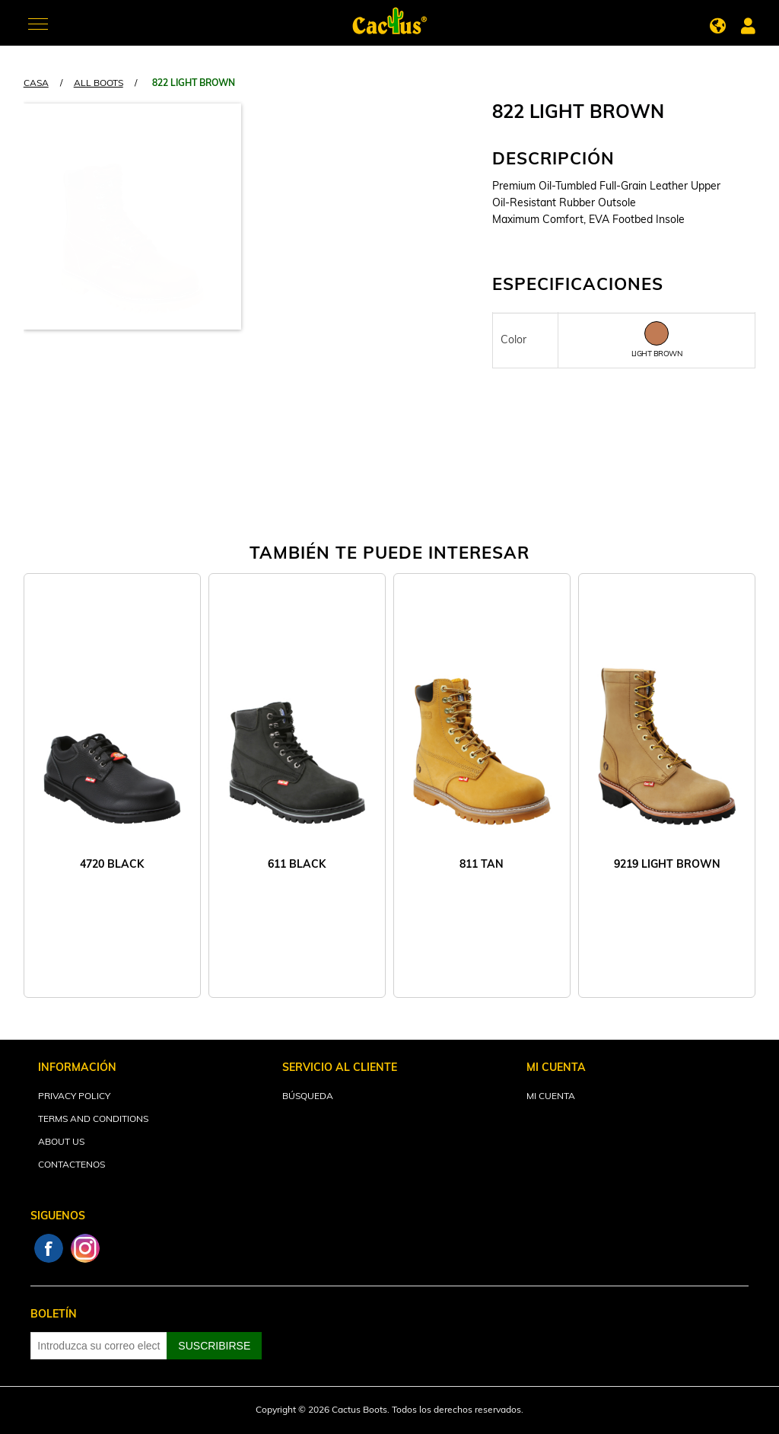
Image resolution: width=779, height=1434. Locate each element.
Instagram (85, 1248)
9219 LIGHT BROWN (667, 865)
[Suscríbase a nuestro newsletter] (98, 1345)
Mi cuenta (550, 1096)
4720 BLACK (112, 865)
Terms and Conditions (93, 1119)
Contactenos (71, 1165)
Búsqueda (307, 1096)
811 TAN (481, 865)
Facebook (48, 1248)
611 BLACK (297, 865)
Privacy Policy (74, 1096)
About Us (61, 1142)
